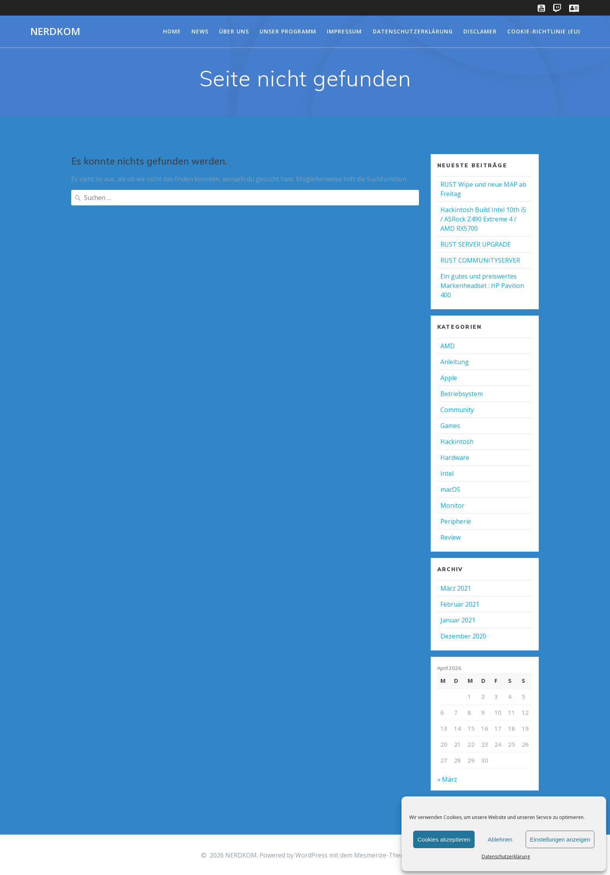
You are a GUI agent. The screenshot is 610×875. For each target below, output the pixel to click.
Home (172, 31)
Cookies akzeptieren (443, 839)
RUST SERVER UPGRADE (475, 244)
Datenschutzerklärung (506, 856)
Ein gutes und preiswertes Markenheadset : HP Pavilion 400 (482, 285)
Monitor (452, 505)
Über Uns (234, 31)
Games (450, 425)
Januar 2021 (457, 620)
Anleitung (454, 362)
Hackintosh (456, 441)
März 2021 (455, 588)
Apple (448, 377)
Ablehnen (500, 839)
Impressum (344, 31)
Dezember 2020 (463, 636)
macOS (450, 489)
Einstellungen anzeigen (560, 839)
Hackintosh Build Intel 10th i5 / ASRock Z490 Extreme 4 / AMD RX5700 (483, 219)
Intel (447, 473)
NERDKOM (55, 31)
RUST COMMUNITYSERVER (480, 260)
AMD (447, 346)
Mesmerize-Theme (381, 855)
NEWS (200, 31)
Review (450, 537)
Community (457, 409)
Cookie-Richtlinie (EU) (543, 31)
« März (447, 779)
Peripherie (455, 521)
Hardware (454, 457)
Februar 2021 (459, 604)
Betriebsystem (461, 393)
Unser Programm (287, 31)
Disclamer (480, 31)
